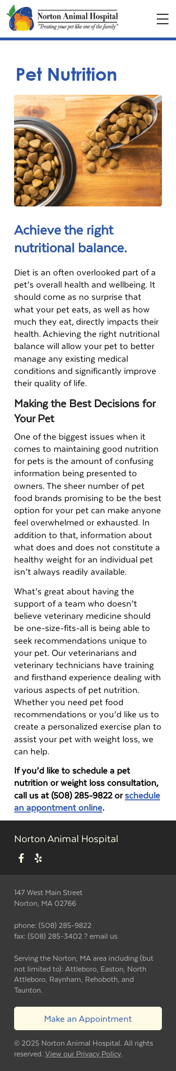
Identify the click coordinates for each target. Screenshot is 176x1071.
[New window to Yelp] (38, 858)
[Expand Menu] (162, 19)
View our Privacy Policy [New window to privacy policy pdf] (83, 1053)
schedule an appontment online (87, 801)
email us (103, 936)
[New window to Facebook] (21, 858)
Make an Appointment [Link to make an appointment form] (88, 1018)
